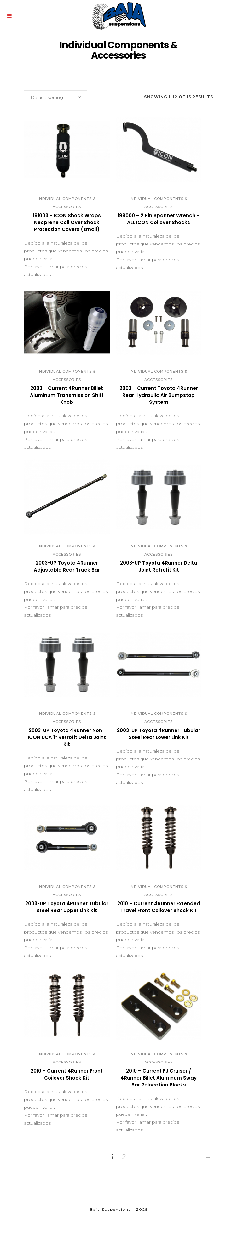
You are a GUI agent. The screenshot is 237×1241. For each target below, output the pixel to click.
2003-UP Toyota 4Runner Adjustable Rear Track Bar (67, 566)
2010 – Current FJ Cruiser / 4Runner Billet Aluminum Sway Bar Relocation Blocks (158, 1078)
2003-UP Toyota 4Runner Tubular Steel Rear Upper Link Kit (66, 907)
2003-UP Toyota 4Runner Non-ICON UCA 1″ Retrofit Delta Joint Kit (67, 737)
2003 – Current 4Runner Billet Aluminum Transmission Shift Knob (67, 395)
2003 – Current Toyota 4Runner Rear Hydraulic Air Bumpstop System (158, 395)
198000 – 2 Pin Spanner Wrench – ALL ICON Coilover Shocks (159, 219)
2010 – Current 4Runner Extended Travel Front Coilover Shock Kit (158, 907)
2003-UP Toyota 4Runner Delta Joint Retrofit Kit (158, 566)
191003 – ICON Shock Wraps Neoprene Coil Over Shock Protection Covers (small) (67, 222)
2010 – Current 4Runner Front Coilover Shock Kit (67, 1074)
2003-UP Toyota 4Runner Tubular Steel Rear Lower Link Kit (158, 734)
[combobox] (55, 97)
